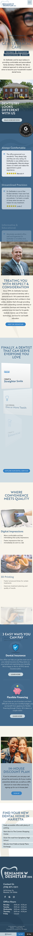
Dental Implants (22, 52)
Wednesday (7, 909)
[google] (9, 897)
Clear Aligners (10, 52)
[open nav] (30, 2)
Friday (5, 914)
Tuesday (6, 907)
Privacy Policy (20, 927)
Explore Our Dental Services (16, 471)
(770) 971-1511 (10, 887)
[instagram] (14, 897)
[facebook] (5, 897)
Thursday (6, 911)
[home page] (8, 4)
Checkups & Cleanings (11, 55)
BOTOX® (25, 55)
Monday (6, 905)
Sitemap (12, 927)
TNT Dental (24, 929)
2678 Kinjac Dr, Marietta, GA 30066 (10, 891)
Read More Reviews (12, 120)
